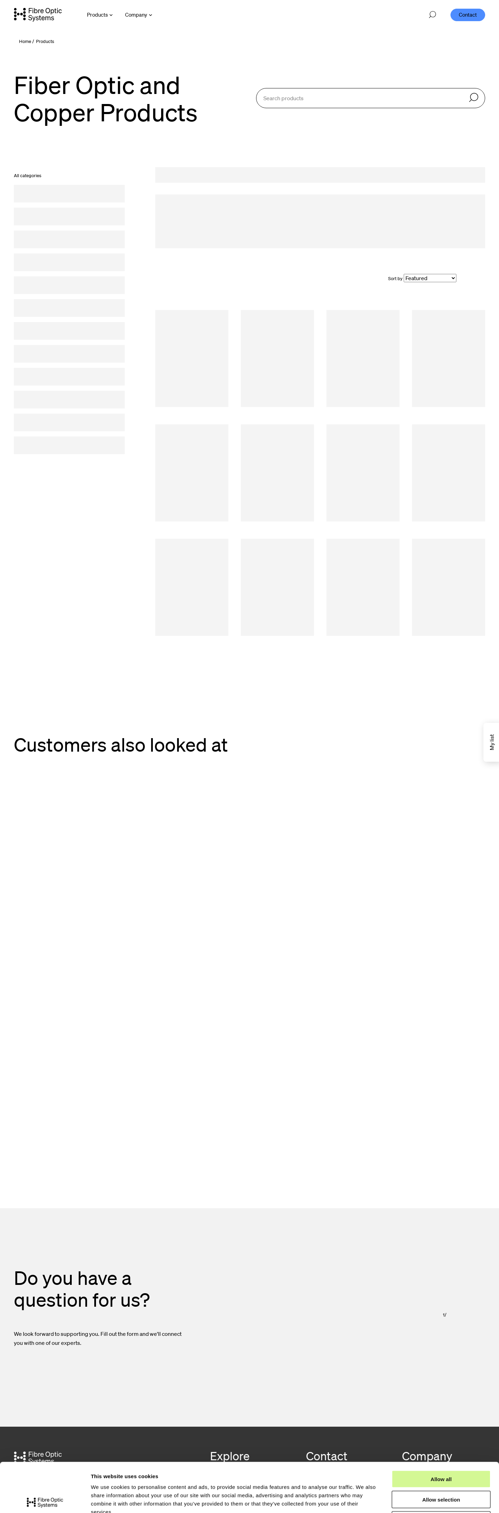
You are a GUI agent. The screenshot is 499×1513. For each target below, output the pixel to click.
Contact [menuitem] (468, 14)
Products (45, 41)
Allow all (441, 1428)
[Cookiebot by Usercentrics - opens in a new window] (45, 1499)
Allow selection (441, 1448)
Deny (441, 1469)
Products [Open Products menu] (97, 14)
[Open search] (432, 15)
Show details (364, 1499)
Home (25, 41)
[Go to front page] (38, 14)
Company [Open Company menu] (136, 14)
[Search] (473, 98)
